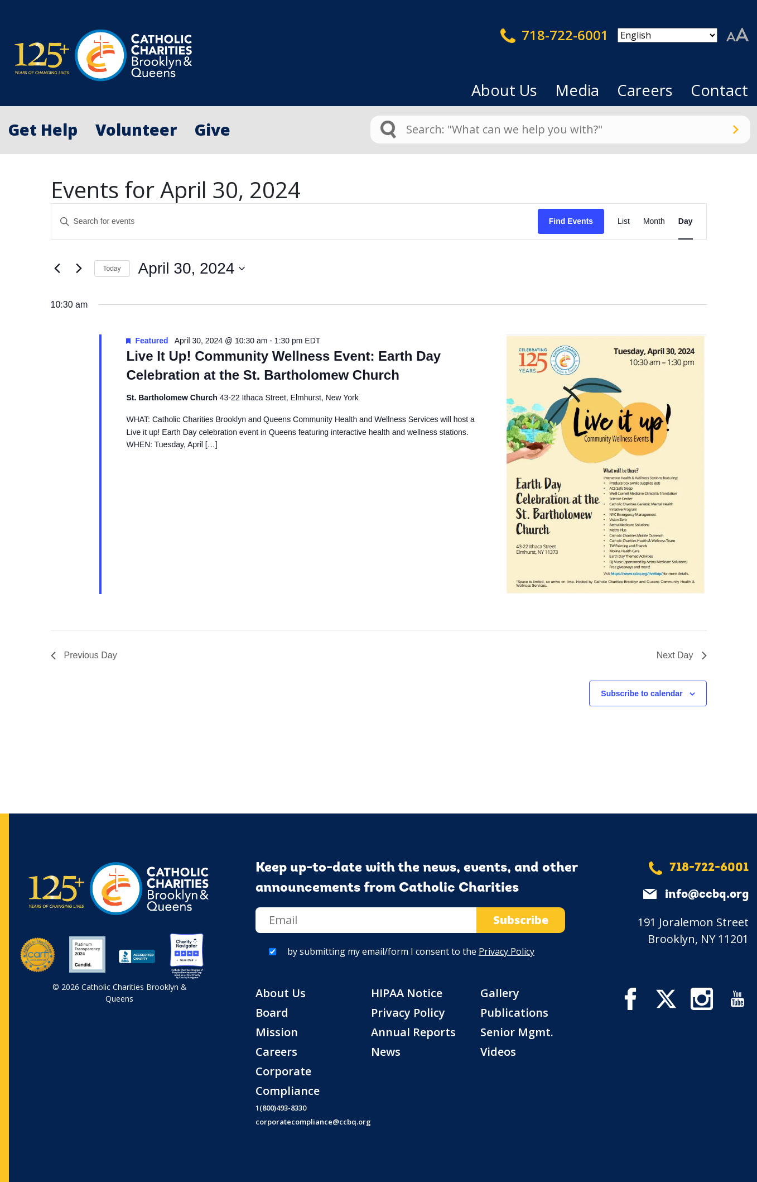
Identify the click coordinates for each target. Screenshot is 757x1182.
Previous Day (84, 655)
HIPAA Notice (406, 993)
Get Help (43, 129)
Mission (276, 1032)
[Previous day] (57, 268)
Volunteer (136, 129)
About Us (504, 90)
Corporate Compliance (287, 1081)
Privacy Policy (506, 951)
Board (271, 1012)
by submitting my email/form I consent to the (410, 951)
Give (212, 129)
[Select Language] (667, 35)
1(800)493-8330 (280, 1108)
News (386, 1051)
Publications (514, 1012)
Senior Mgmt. (516, 1032)
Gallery (499, 993)
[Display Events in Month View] (654, 221)
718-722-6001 (554, 35)
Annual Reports (413, 1032)
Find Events (571, 221)
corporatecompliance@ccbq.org (313, 1122)
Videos (498, 1051)
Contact (719, 90)
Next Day (682, 655)
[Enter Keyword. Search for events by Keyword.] (294, 221)
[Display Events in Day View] (685, 221)
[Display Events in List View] (624, 221)
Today (112, 268)
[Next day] (79, 268)
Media (577, 90)
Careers (645, 90)
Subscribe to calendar (641, 693)
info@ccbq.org (707, 895)
